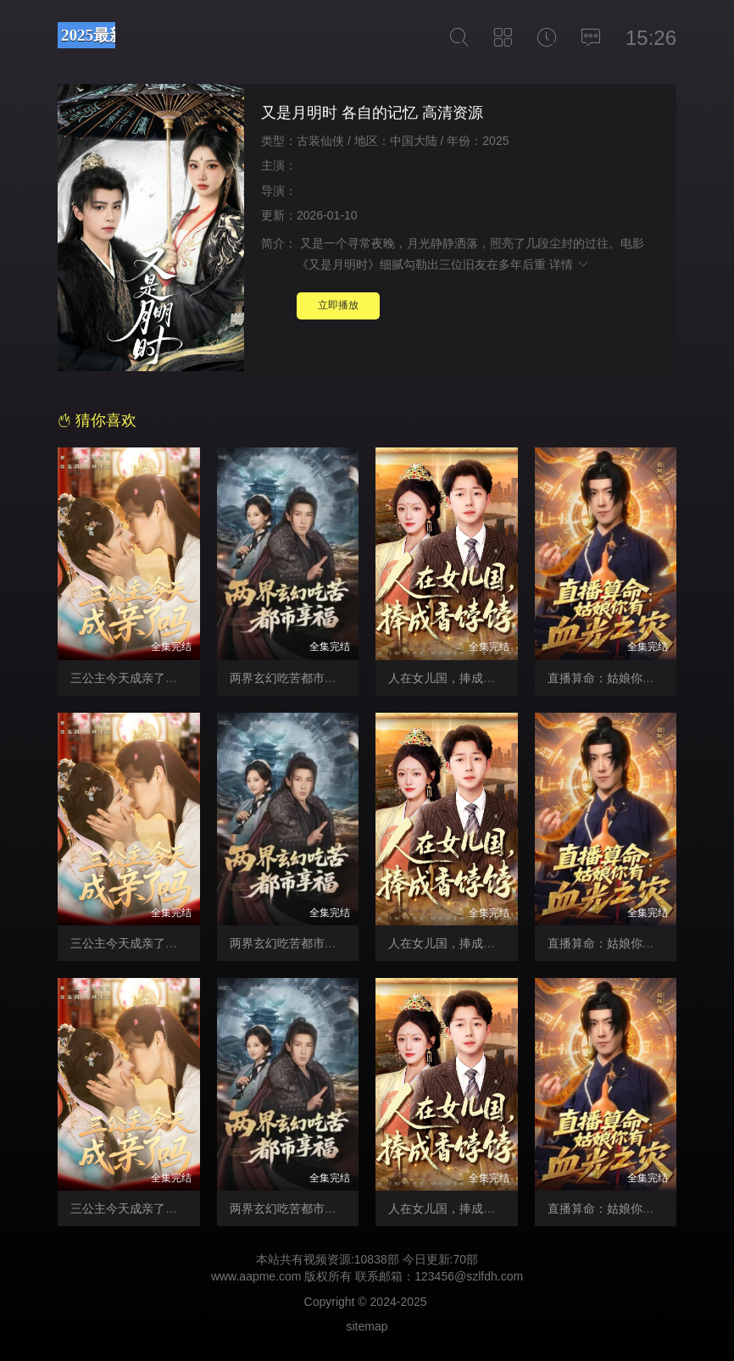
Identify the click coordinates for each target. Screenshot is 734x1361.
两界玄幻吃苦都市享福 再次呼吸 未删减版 (340, 943)
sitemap (366, 1326)
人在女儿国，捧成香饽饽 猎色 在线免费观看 (504, 1208)
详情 (569, 264)
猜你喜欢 (97, 420)
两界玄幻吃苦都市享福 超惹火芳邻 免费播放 (346, 1208)
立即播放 (338, 305)
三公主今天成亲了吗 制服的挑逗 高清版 (174, 943)
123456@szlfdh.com (468, 1276)
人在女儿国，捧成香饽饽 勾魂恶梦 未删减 (498, 678)
